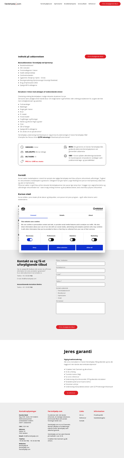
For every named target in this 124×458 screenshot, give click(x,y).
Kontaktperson (60, 267)
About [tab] (91, 215)
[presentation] (70, 318)
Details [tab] (62, 215)
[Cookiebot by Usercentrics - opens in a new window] (94, 209)
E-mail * (58, 274)
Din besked (59, 301)
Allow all (89, 247)
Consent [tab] (33, 215)
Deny (34, 247)
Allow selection (62, 247)
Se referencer (72, 393)
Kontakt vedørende (62, 288)
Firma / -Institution (61, 260)
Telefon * (59, 281)
